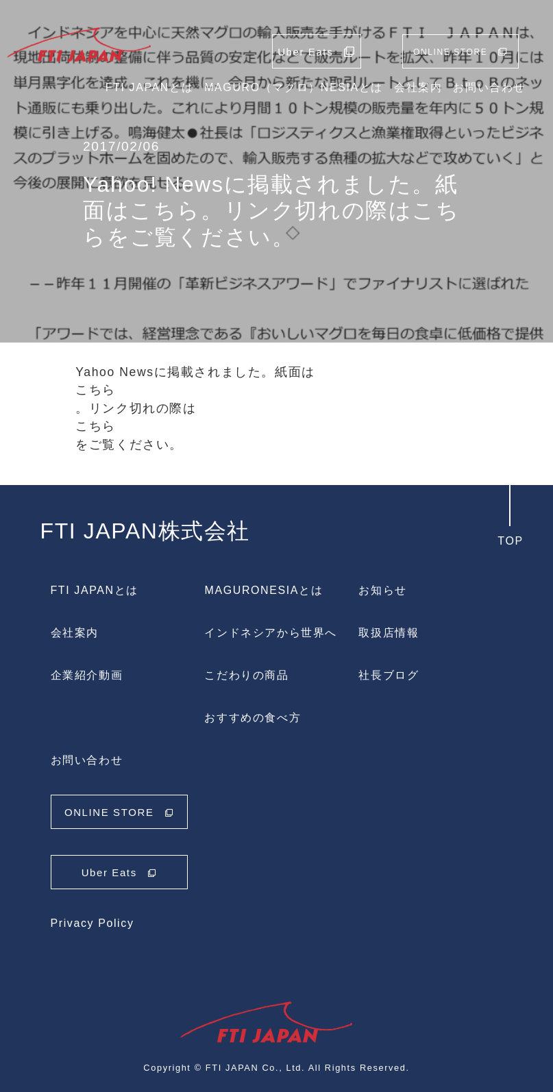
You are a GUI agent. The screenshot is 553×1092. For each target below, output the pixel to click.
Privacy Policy (92, 923)
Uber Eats (119, 872)
